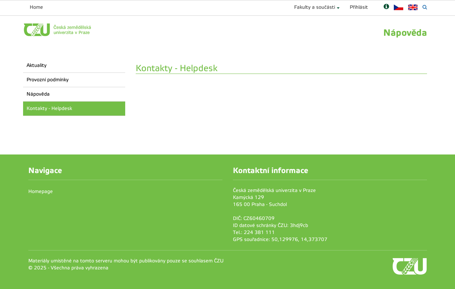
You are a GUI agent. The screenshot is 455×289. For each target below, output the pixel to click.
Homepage (40, 191)
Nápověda (38, 94)
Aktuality (37, 65)
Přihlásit (359, 7)
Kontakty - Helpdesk (49, 108)
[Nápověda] (386, 7)
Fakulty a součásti (314, 7)
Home (36, 7)
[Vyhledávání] (424, 7)
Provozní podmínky (48, 79)
